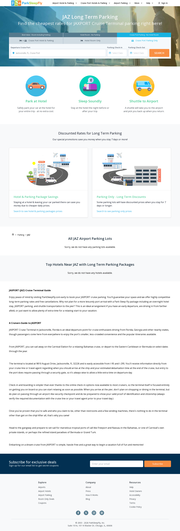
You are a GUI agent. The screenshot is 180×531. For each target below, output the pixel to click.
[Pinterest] (102, 513)
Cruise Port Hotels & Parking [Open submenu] (96, 3)
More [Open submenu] (138, 3)
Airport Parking (45, 495)
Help (131, 487)
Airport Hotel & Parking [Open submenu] (64, 3)
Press (88, 491)
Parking (20, 234)
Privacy (132, 499)
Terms (132, 503)
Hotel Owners (135, 491)
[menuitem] (64, 3)
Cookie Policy (135, 507)
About (88, 487)
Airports (41, 487)
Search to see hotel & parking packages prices (40, 211)
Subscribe (157, 463)
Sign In (163, 3)
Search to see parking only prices (116, 211)
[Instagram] (94, 513)
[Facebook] (78, 513)
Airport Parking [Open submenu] (122, 3)
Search (159, 53)
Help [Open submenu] (150, 3)
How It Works (92, 495)
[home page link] (26, 3)
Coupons (42, 503)
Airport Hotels (44, 491)
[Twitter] (86, 513)
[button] (64, 3)
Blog (88, 499)
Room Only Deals (46, 499)
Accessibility (134, 495)
